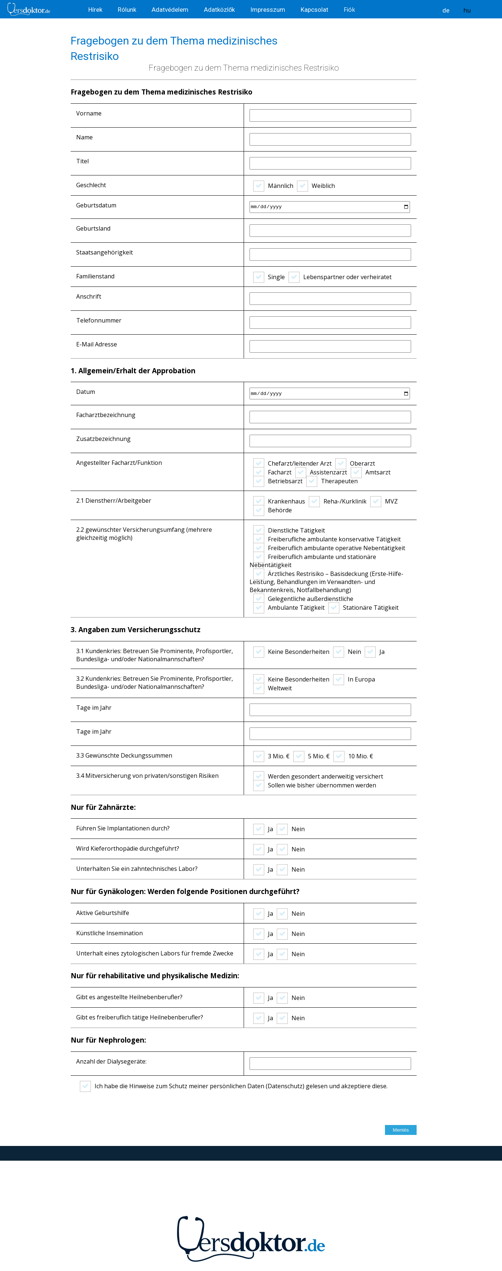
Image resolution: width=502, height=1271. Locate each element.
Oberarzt (355, 463)
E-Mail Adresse (96, 344)
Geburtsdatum (96, 205)
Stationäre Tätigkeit (363, 608)
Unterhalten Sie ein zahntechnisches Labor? (137, 869)
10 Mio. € (353, 756)
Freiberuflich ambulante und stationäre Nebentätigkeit (313, 561)
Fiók (349, 10)
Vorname (89, 113)
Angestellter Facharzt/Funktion (119, 463)
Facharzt (272, 472)
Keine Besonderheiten (291, 652)
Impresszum (268, 9)
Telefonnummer (98, 320)
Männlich (273, 186)
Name (84, 137)
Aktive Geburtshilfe (102, 913)
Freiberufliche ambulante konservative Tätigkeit (327, 539)
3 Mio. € (271, 756)
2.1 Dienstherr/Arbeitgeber (113, 500)
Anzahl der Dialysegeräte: (111, 1061)
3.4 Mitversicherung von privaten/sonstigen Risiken (147, 776)
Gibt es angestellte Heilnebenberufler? (129, 997)
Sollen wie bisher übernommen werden (314, 785)
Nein (347, 652)
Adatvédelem (171, 9)
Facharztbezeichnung (105, 415)
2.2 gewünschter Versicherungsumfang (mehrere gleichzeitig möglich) (144, 534)
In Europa (354, 679)
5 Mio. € (311, 756)
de (445, 10)
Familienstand (95, 276)
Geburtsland (93, 228)
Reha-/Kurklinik (338, 501)
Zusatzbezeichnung (103, 439)
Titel (82, 161)
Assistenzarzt (321, 472)
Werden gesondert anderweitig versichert (318, 776)
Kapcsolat (315, 9)
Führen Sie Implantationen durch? (123, 828)
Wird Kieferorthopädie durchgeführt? (127, 848)
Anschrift (88, 296)
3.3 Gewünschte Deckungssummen (124, 755)
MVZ (384, 501)
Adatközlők (220, 9)
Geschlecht (91, 185)
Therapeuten (332, 481)
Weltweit (272, 688)
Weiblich (316, 186)
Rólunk (128, 9)
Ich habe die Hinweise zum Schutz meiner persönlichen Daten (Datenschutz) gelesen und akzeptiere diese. (234, 1086)
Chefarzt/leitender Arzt (292, 463)
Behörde (272, 510)
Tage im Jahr (94, 708)
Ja (375, 652)
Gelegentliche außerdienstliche (303, 599)
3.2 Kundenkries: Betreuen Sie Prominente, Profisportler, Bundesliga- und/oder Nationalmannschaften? (154, 682)
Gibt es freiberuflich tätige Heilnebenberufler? (139, 1017)
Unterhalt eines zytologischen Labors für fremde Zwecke (154, 953)
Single (269, 277)
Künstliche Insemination (109, 933)
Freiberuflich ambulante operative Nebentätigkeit (329, 548)
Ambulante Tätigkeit (289, 608)
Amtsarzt (370, 472)
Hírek (96, 9)
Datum (85, 392)
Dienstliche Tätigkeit (289, 530)
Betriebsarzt (278, 481)
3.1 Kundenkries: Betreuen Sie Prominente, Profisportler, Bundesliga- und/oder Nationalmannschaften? (154, 655)
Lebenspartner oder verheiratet (340, 277)
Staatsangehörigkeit (104, 252)
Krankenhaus (279, 501)
